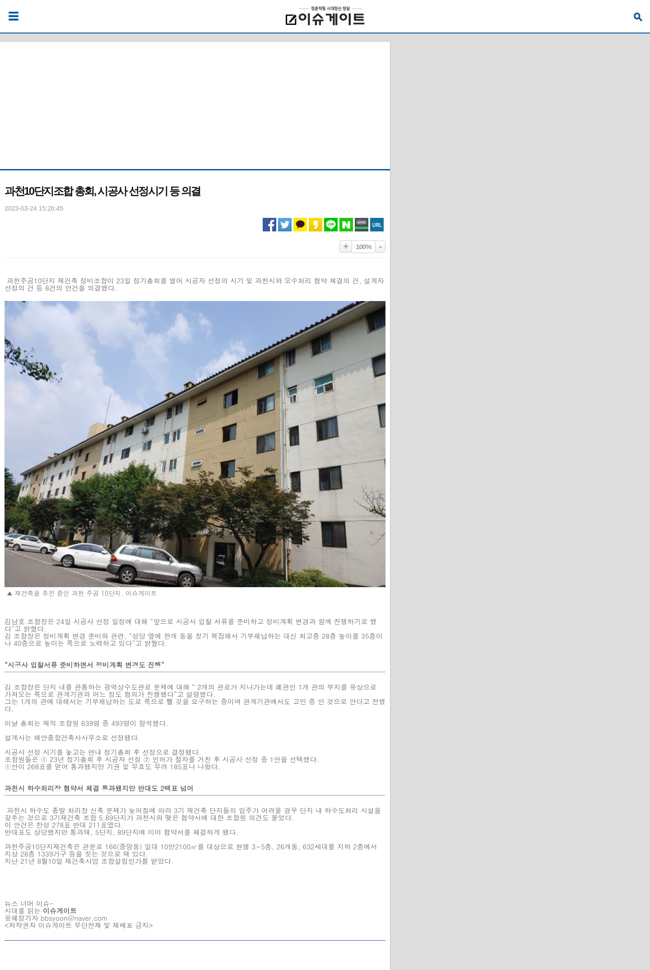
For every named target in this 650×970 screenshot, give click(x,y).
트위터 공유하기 (285, 224)
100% (363, 246)
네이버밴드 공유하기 (361, 224)
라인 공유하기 (331, 224)
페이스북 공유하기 (269, 224)
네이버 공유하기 (346, 224)
